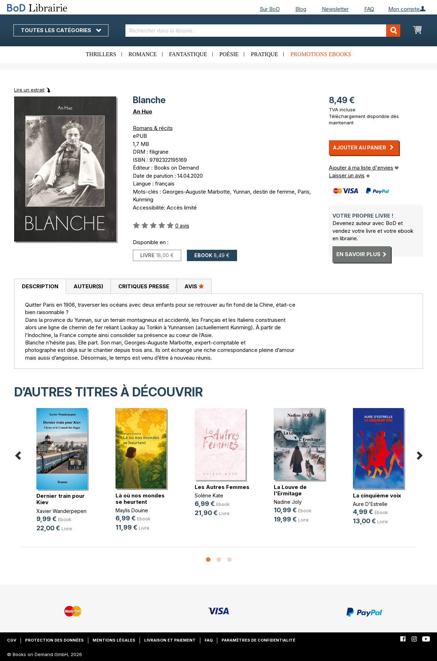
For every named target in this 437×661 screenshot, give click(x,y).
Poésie (228, 54)
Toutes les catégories (61, 30)
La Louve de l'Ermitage (290, 490)
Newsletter (335, 9)
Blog (300, 9)
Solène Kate (209, 495)
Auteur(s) (88, 286)
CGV (11, 640)
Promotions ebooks (320, 54)
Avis (194, 286)
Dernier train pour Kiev (60, 499)
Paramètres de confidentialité (258, 640)
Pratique (264, 54)
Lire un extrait (29, 90)
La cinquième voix (377, 495)
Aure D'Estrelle (370, 504)
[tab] (40, 286)
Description (40, 286)
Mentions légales (114, 640)
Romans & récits (153, 128)
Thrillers (101, 54)
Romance (143, 54)
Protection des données (54, 640)
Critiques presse (143, 286)
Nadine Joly (288, 502)
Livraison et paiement (170, 640)
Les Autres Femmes (222, 487)
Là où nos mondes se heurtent (140, 498)
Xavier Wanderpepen (61, 511)
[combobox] (262, 30)
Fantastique (188, 54)
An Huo (142, 111)
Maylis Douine (132, 510)
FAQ (369, 9)
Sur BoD (270, 9)
